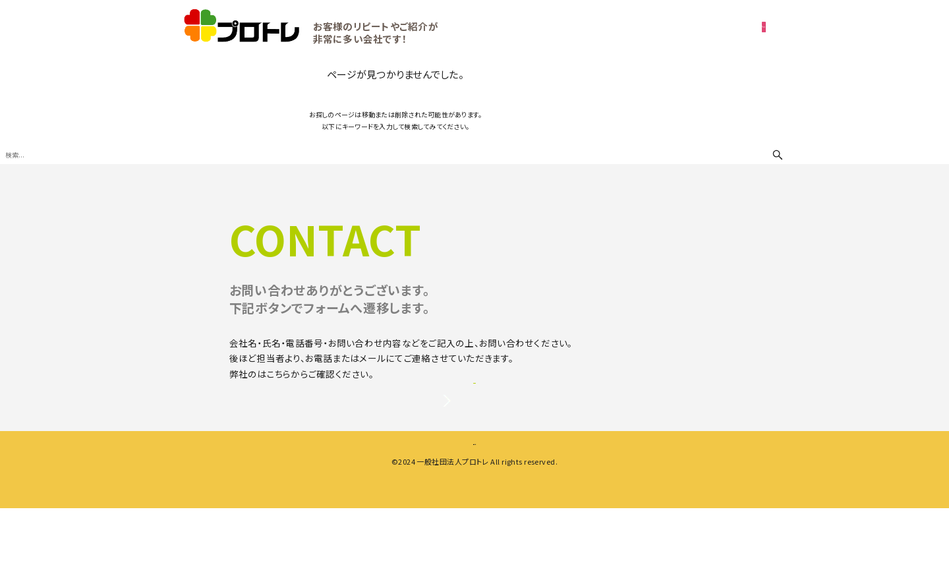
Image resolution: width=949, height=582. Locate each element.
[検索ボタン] (777, 155)
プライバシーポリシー (301, 373)
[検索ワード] (395, 155)
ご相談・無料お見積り (651, 26)
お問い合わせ (474, 427)
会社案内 (415, 511)
